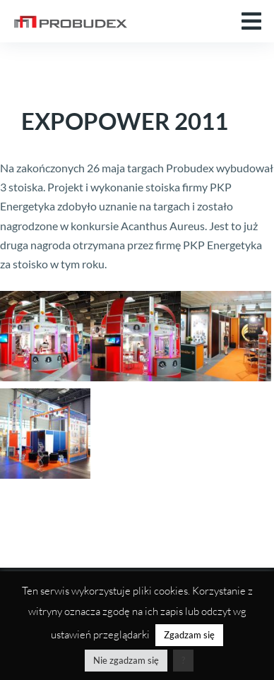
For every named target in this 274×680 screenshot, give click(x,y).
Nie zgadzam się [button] (126, 660)
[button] (251, 21)
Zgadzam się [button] (189, 634)
